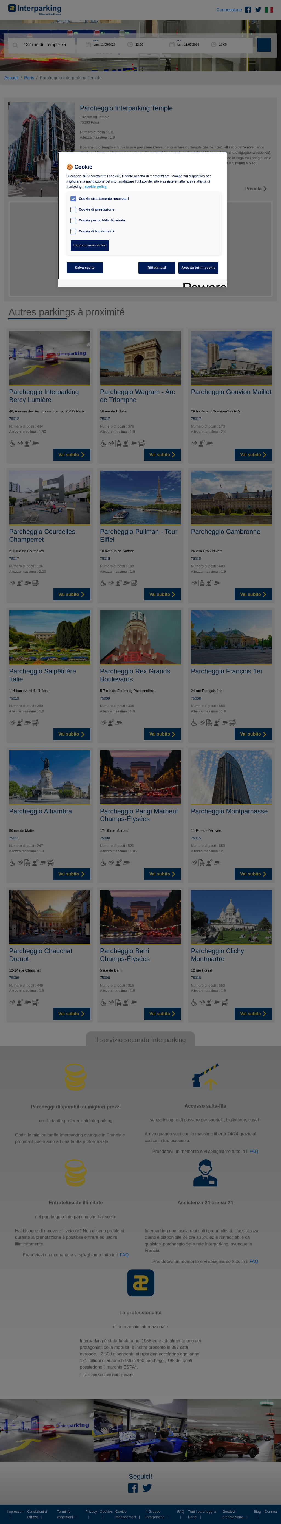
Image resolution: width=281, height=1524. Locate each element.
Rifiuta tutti (157, 267)
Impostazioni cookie (89, 245)
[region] (142, 219)
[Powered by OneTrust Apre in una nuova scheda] (203, 283)
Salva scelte (85, 267)
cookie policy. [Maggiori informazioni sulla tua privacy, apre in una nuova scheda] (96, 187)
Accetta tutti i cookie (198, 267)
